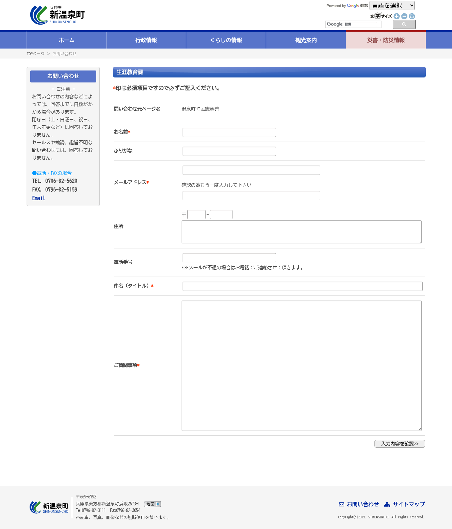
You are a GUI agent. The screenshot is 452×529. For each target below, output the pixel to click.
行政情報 (146, 40)
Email (38, 198)
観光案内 (306, 40)
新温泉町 (56, 15)
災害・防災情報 (385, 40)
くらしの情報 (226, 40)
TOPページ (36, 54)
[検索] (352, 24)
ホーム (67, 40)
